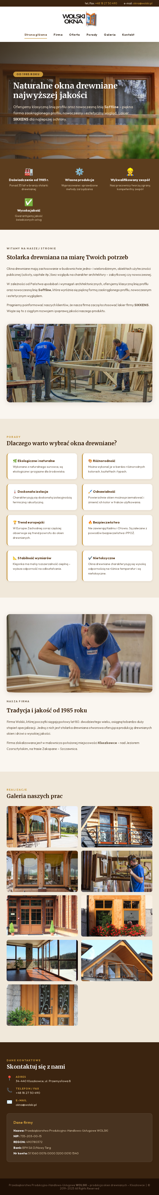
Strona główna (35, 35)
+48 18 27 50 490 (106, 3)
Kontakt (128, 35)
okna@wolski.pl (142, 3)
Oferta (74, 35)
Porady (92, 35)
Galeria (110, 35)
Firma (58, 35)
